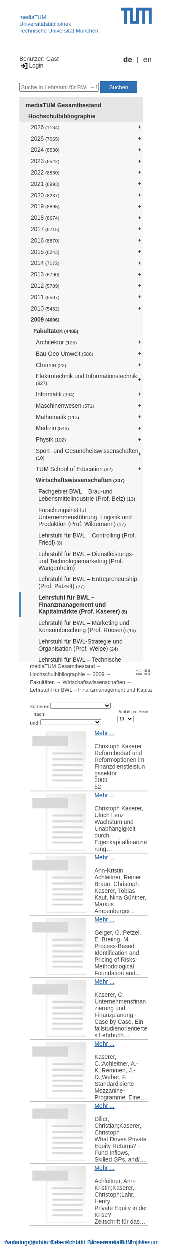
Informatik (55, 394)
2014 (45, 262)
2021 (45, 183)
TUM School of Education (74, 469)
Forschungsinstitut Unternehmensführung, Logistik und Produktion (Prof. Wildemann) (85, 517)
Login (31, 65)
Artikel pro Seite (133, 711)
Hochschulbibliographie (61, 116)
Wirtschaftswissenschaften (80, 480)
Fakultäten (55, 330)
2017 (45, 229)
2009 (45, 319)
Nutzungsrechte (26, 1242)
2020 (45, 195)
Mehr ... (104, 733)
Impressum (144, 1242)
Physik (51, 439)
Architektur (56, 342)
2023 (45, 161)
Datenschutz (67, 1242)
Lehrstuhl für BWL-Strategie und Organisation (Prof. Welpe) (80, 645)
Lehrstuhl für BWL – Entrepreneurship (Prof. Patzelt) (87, 582)
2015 (45, 251)
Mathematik (57, 417)
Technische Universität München (58, 30)
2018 (45, 217)
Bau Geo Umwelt (64, 353)
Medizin (52, 428)
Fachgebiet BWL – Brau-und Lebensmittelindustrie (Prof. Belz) (86, 495)
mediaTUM (32, 17)
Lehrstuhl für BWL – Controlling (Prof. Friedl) (87, 539)
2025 (45, 138)
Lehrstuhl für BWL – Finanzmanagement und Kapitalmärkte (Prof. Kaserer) (82, 604)
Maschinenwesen (65, 405)
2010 (45, 308)
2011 (45, 297)
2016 (45, 240)
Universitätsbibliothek (45, 24)
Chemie (51, 365)
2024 (45, 149)
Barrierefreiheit (106, 1242)
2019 (45, 206)
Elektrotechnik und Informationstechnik (86, 379)
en (147, 59)
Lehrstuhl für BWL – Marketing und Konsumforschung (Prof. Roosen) (87, 626)
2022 (45, 172)
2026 (45, 127)
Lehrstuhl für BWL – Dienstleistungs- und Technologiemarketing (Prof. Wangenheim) (86, 561)
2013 (45, 274)
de (127, 59)
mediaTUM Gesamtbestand (64, 105)
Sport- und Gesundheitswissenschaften (87, 454)
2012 (45, 285)
